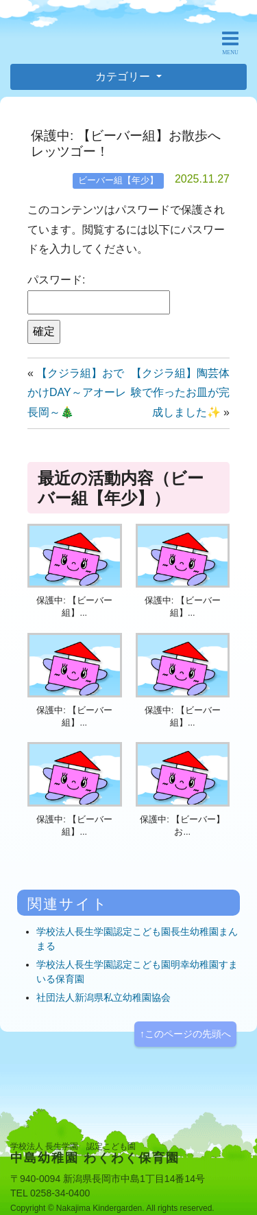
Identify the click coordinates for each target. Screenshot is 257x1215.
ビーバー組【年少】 (118, 180)
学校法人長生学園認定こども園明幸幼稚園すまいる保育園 (137, 971)
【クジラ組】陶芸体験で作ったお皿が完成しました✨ (180, 393)
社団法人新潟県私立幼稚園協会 (103, 997)
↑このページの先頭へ (185, 1033)
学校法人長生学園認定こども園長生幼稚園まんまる (137, 938)
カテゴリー (124, 76)
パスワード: (98, 294)
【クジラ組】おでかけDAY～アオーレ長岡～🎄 (76, 393)
